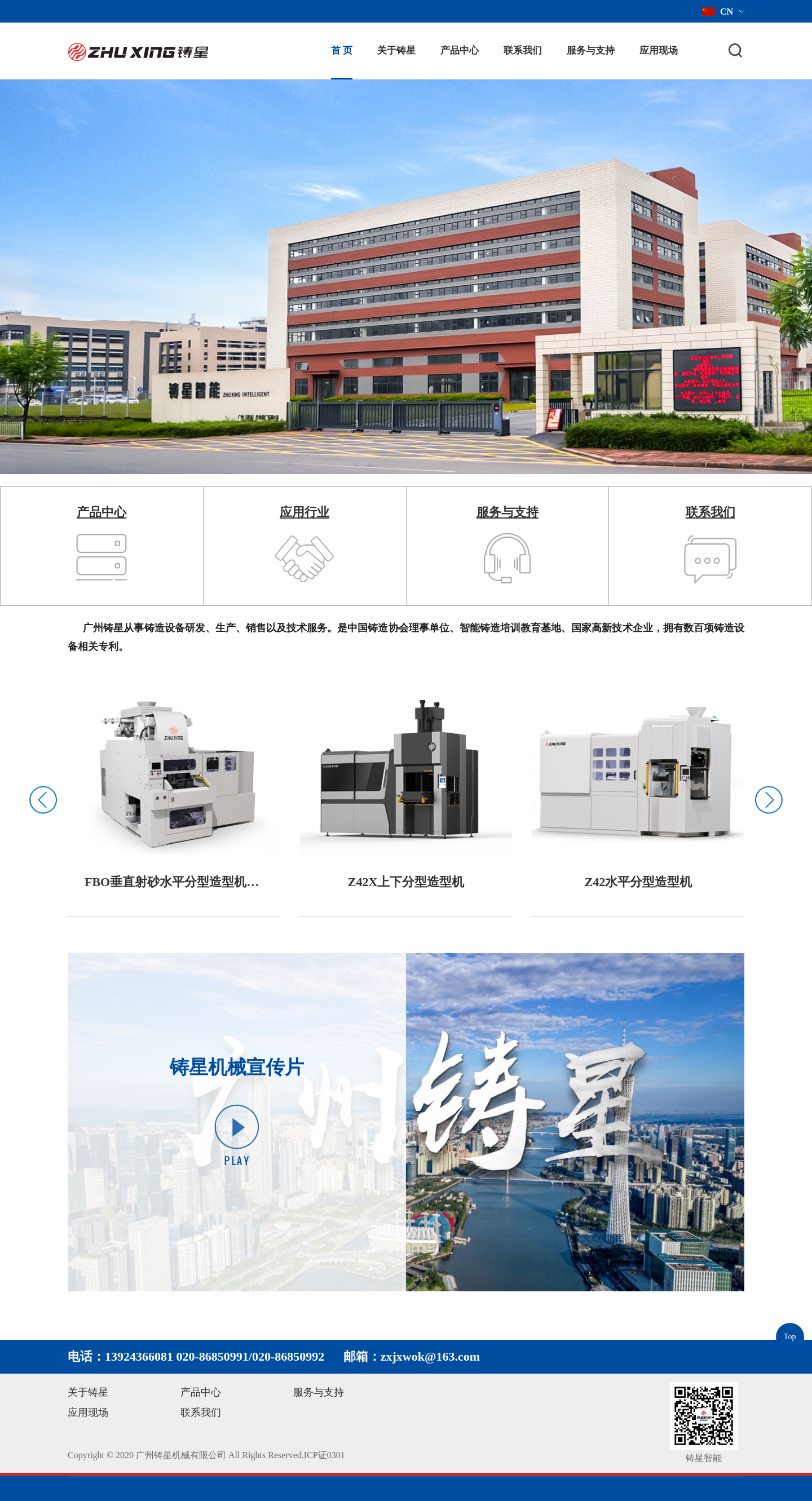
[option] (174, 799)
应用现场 (658, 50)
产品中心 (459, 50)
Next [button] (769, 799)
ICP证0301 (324, 1455)
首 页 (341, 50)
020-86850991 (212, 1356)
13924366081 (139, 1356)
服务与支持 (591, 50)
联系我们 (523, 50)
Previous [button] (43, 799)
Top (790, 1336)
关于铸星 (396, 50)
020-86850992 (288, 1356)
